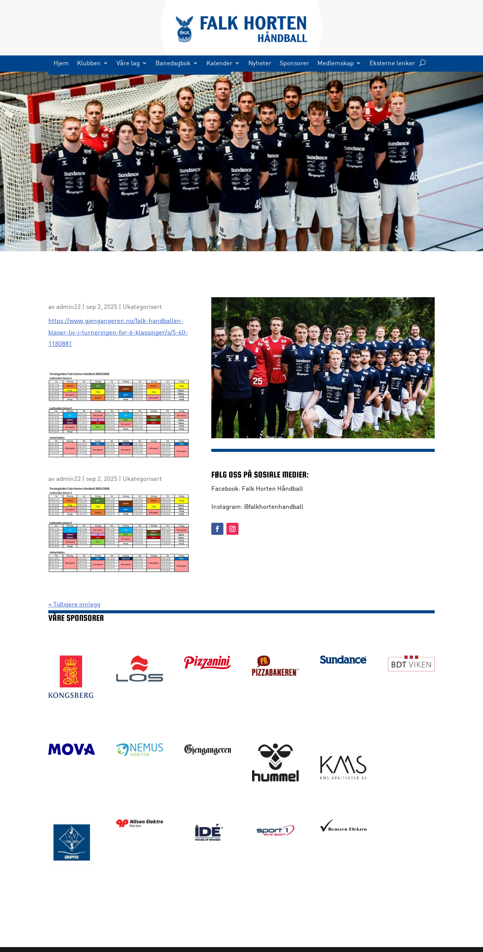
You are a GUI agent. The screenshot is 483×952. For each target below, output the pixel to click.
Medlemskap (335, 63)
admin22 (68, 306)
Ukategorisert (142, 306)
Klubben (89, 63)
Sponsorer (294, 63)
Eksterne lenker (392, 63)
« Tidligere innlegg (74, 604)
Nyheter (259, 63)
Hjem (61, 63)
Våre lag (128, 63)
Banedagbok (173, 63)
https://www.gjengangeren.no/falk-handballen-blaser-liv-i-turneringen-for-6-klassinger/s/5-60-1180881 (118, 331)
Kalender (219, 63)
